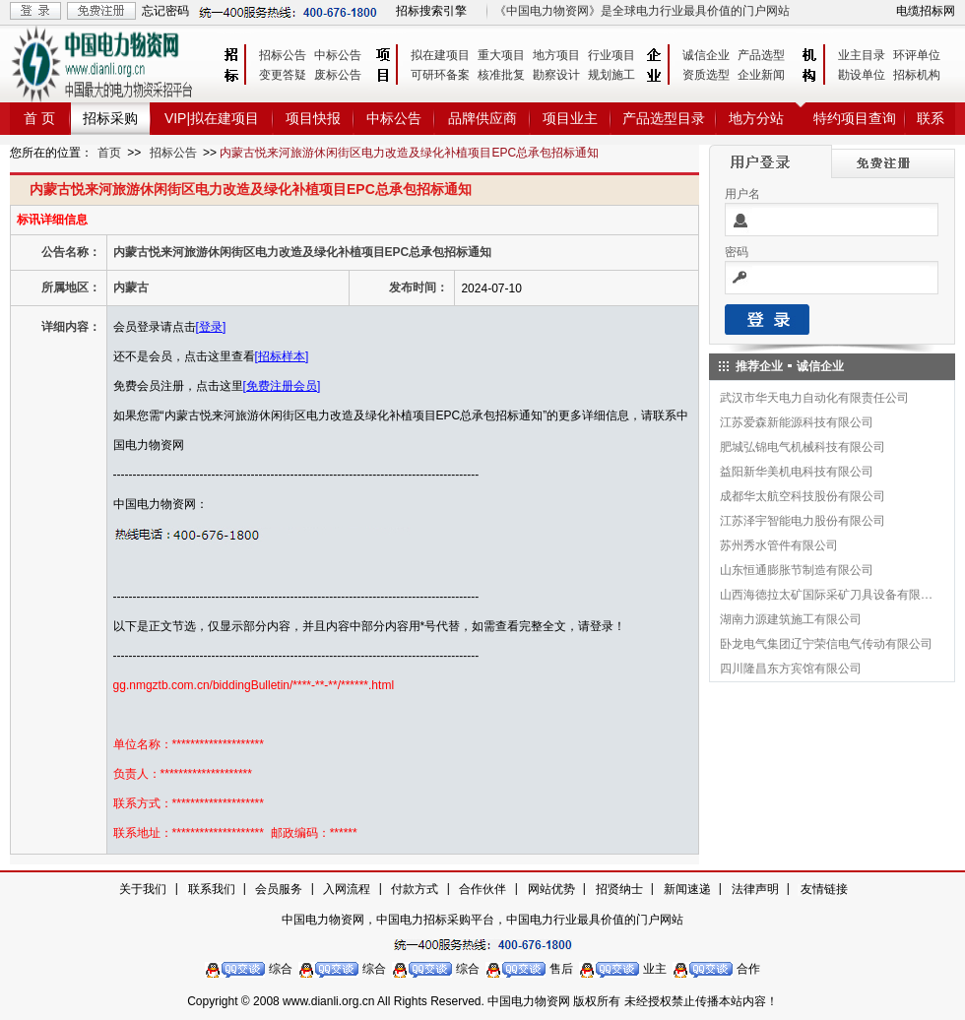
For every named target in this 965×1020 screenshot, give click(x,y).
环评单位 (916, 55)
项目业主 (570, 118)
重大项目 (501, 55)
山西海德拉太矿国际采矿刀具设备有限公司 (827, 595)
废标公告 (337, 75)
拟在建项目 (440, 55)
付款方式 (414, 889)
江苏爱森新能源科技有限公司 (796, 422)
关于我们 (142, 889)
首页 (109, 152)
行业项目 (611, 55)
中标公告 (337, 55)
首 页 (39, 118)
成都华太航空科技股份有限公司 (802, 496)
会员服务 (278, 889)
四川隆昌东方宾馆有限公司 (791, 668)
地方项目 (556, 55)
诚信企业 (706, 55)
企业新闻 (761, 75)
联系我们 (211, 889)
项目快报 (313, 118)
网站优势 (551, 889)
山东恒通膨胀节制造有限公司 (796, 570)
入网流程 (346, 889)
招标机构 (916, 75)
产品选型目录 (663, 118)
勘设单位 (861, 75)
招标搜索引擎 (431, 11)
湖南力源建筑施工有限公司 (791, 619)
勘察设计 (556, 75)
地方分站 (756, 118)
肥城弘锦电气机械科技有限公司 (802, 447)
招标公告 (282, 55)
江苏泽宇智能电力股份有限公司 (802, 521)
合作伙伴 (482, 889)
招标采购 (110, 118)
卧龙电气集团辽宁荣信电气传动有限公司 (826, 644)
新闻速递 (687, 889)
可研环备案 (440, 75)
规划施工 (611, 75)
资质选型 (706, 75)
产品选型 (761, 55)
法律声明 (755, 889)
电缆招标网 (925, 11)
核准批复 (501, 75)
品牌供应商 (482, 118)
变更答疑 (282, 75)
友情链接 (824, 889)
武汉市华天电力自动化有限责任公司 (814, 398)
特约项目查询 (854, 118)
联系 (930, 118)
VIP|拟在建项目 (211, 118)
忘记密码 (165, 11)
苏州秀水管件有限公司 (779, 545)
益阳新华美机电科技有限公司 (796, 471)
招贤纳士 (619, 889)
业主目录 (861, 55)
